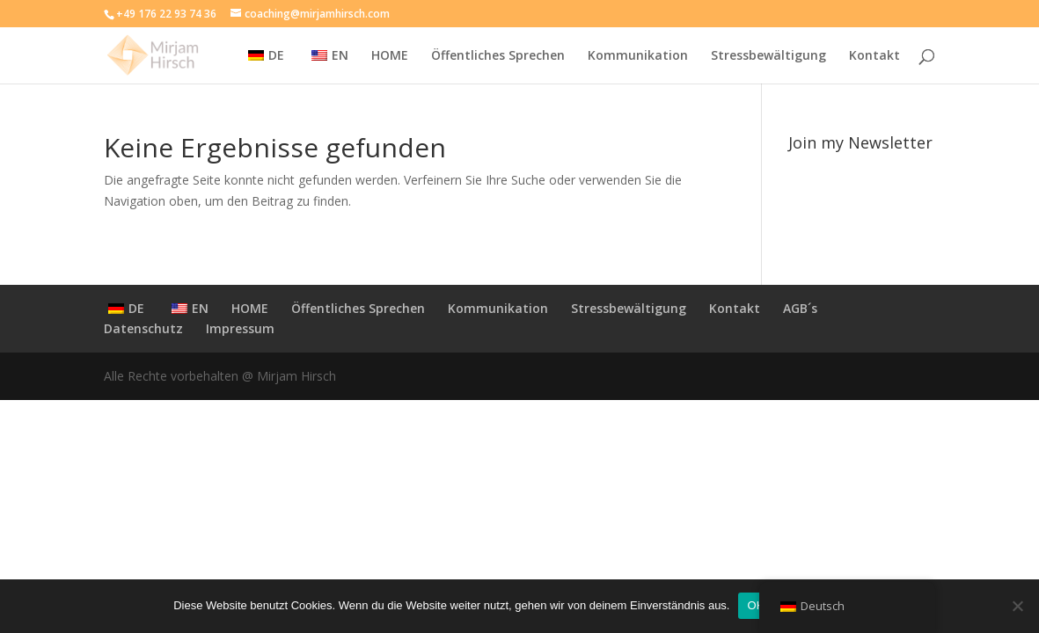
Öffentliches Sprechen (498, 56)
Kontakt (874, 56)
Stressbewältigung (768, 56)
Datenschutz (143, 328)
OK (755, 605)
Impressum (240, 328)
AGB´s (800, 308)
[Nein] (1017, 606)
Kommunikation (638, 56)
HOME (389, 56)
